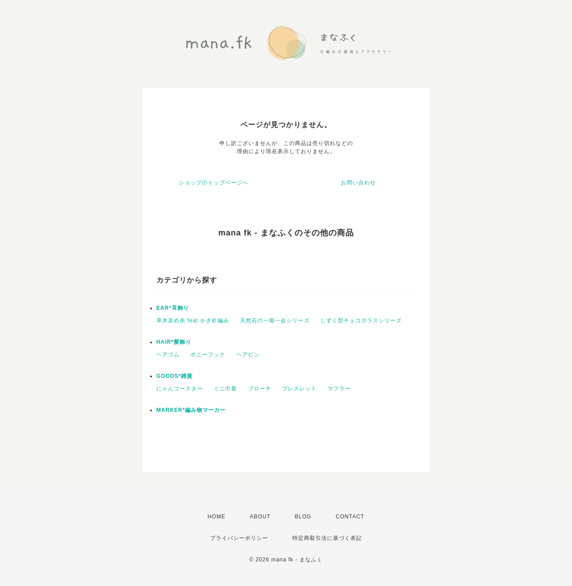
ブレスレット (299, 388)
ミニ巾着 (225, 388)
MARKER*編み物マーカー (191, 410)
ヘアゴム (168, 354)
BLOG (303, 516)
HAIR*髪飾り (173, 342)
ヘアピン (248, 354)
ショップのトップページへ (213, 183)
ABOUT (260, 516)
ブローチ (259, 388)
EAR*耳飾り (172, 308)
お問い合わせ (358, 183)
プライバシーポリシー (239, 538)
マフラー (339, 388)
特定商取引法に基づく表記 (327, 538)
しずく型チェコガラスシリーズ (361, 320)
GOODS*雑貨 (174, 376)
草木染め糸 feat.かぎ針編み (192, 320)
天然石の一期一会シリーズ (275, 320)
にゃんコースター (179, 388)
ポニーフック (207, 354)
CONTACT (350, 516)
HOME (217, 516)
